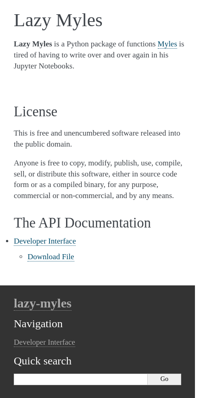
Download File (51, 256)
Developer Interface (45, 241)
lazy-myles (43, 303)
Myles (168, 44)
